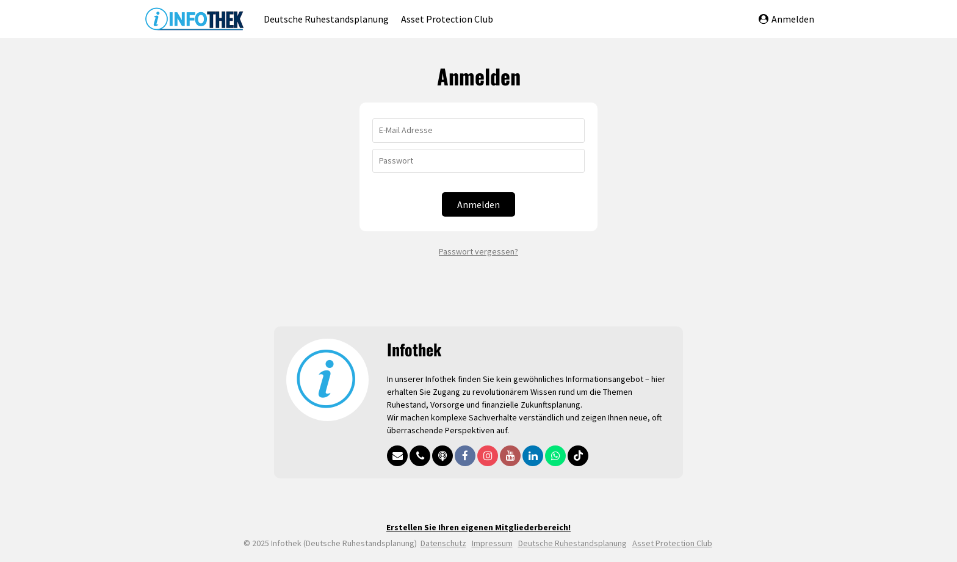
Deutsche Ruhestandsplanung (326, 19)
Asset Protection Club (447, 19)
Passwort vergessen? (478, 251)
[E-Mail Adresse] (478, 130)
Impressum (492, 543)
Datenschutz (443, 543)
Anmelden (786, 19)
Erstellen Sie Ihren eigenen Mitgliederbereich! (478, 527)
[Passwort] (478, 161)
